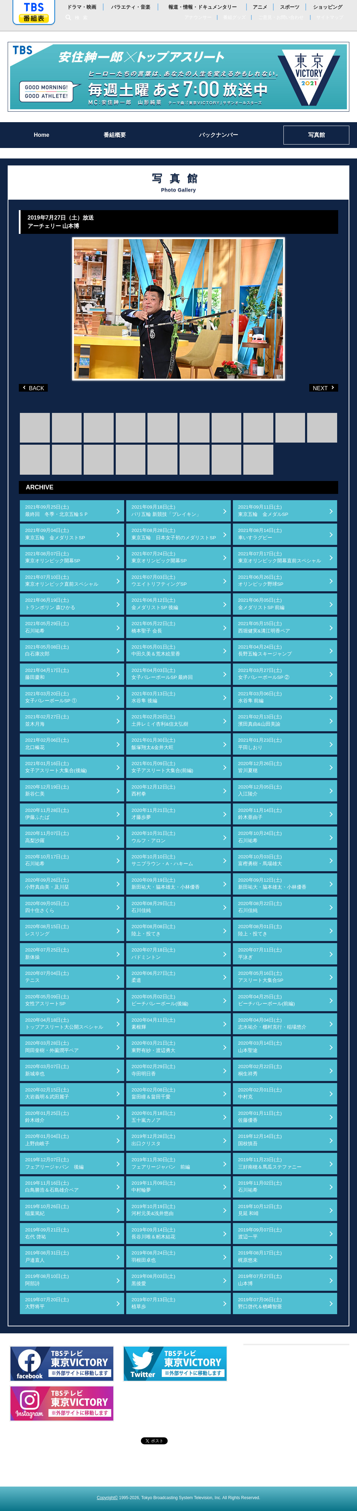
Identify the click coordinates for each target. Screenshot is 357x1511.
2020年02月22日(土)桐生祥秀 (260, 1070)
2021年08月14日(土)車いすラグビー (260, 534)
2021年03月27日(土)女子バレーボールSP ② (264, 674)
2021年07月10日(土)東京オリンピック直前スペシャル (61, 581)
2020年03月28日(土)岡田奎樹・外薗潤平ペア (52, 1046)
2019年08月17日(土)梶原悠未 (260, 1256)
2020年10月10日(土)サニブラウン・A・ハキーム (162, 860)
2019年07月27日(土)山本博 (260, 1280)
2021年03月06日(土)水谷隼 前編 (260, 697)
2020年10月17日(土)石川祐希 (47, 860)
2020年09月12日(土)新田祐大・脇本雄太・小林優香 (272, 883)
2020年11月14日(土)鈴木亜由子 (260, 814)
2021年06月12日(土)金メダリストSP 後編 (154, 604)
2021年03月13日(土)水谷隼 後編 (153, 697)
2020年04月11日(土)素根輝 (153, 1023)
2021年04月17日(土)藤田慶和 (47, 674)
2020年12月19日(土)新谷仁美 (47, 790)
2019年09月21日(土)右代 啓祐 (47, 1233)
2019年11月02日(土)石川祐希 (260, 1186)
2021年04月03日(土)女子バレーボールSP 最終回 (162, 674)
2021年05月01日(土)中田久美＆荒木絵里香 (155, 650)
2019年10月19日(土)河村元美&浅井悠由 (153, 1210)
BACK (34, 387)
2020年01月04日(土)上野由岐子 (47, 1140)
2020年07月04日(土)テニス (47, 977)
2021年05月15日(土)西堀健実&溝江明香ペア (264, 627)
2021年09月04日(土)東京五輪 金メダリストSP (55, 534)
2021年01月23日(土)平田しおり (260, 744)
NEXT (312, 387)
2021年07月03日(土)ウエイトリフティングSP (159, 581)
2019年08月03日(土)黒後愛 (153, 1280)
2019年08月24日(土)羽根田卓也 (153, 1256)
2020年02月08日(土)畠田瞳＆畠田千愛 (153, 1093)
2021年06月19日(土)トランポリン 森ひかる (50, 604)
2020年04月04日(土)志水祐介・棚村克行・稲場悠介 (272, 1023)
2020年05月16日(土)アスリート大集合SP (260, 977)
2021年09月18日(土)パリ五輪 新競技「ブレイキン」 (166, 510)
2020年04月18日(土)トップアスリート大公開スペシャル (64, 1023)
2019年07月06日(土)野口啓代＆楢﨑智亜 (260, 1303)
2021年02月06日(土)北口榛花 (47, 744)
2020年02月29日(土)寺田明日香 (153, 1070)
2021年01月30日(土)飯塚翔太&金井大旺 (153, 744)
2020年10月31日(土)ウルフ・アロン (153, 837)
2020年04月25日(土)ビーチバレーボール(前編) (266, 1000)
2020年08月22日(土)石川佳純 (260, 907)
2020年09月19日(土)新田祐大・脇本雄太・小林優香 (165, 883)
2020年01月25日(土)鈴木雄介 (47, 1117)
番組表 (34, 18)
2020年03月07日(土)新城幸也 (47, 1070)
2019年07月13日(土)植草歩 (153, 1303)
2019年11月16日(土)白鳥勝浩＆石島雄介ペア (52, 1186)
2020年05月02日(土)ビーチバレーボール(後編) (159, 1000)
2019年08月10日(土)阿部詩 (47, 1280)
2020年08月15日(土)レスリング (47, 930)
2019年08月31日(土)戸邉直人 (47, 1256)
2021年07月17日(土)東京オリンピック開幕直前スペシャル (279, 557)
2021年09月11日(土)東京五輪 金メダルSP (263, 510)
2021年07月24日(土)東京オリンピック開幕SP (159, 557)
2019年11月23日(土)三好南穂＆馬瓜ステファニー (270, 1163)
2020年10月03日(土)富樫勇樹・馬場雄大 (260, 860)
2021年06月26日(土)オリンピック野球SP (260, 581)
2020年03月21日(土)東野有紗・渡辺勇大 (153, 1046)
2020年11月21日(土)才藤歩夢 (153, 814)
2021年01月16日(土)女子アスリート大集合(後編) (56, 767)
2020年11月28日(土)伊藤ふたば (47, 814)
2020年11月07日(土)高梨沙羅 (47, 837)
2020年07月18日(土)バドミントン (153, 953)
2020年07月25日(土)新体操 (47, 953)
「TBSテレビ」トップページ (34, 7)
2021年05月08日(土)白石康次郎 (47, 650)
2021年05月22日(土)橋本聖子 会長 (153, 627)
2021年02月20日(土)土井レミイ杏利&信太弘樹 (159, 720)
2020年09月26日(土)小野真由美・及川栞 (47, 883)
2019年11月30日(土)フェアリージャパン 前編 (160, 1163)
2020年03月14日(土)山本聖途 (260, 1046)
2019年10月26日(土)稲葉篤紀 (47, 1210)
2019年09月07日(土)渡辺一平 (260, 1233)
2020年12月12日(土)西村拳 (153, 790)
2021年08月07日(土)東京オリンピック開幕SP (52, 557)
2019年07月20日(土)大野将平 (47, 1303)
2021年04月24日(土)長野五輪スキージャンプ (265, 650)
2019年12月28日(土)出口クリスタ (153, 1140)
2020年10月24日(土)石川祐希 (260, 837)
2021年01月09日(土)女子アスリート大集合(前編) (162, 767)
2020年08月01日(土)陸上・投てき (260, 930)
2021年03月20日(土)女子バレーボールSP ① (51, 697)
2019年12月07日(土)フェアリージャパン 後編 (54, 1163)
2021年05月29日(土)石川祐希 (47, 627)
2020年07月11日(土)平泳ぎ (260, 953)
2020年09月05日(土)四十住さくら (47, 907)
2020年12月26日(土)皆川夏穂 (260, 767)
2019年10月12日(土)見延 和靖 (260, 1210)
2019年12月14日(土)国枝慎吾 (260, 1140)
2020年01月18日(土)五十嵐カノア (153, 1117)
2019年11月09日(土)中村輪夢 (153, 1186)
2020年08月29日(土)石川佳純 (153, 907)
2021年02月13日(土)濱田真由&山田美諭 (260, 720)
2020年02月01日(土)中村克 (260, 1093)
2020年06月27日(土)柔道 (153, 977)
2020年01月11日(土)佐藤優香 (260, 1117)
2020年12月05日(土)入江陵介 (260, 790)
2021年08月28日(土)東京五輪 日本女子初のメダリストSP (173, 534)
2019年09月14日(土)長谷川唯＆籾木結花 (153, 1233)
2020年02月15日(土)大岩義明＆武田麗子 (47, 1093)
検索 (83, 17)
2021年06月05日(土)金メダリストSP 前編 (261, 604)
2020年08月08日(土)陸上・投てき (153, 930)
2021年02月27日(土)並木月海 (47, 720)
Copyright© (107, 1497)
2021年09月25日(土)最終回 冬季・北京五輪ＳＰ (57, 510)
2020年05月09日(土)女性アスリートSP (47, 1000)
